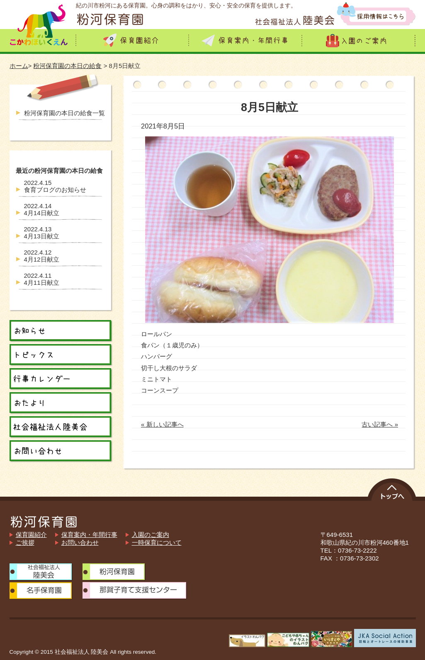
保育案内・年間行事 (89, 534)
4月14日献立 (41, 209)
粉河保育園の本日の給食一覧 (64, 112)
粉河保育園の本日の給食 (67, 65)
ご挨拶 (25, 542)
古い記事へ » (380, 424)
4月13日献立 (41, 233)
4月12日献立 (41, 256)
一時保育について (157, 542)
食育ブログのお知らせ (55, 186)
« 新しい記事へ (162, 424)
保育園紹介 (31, 534)
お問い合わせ (80, 542)
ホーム (19, 65)
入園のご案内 (150, 534)
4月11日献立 (41, 279)
